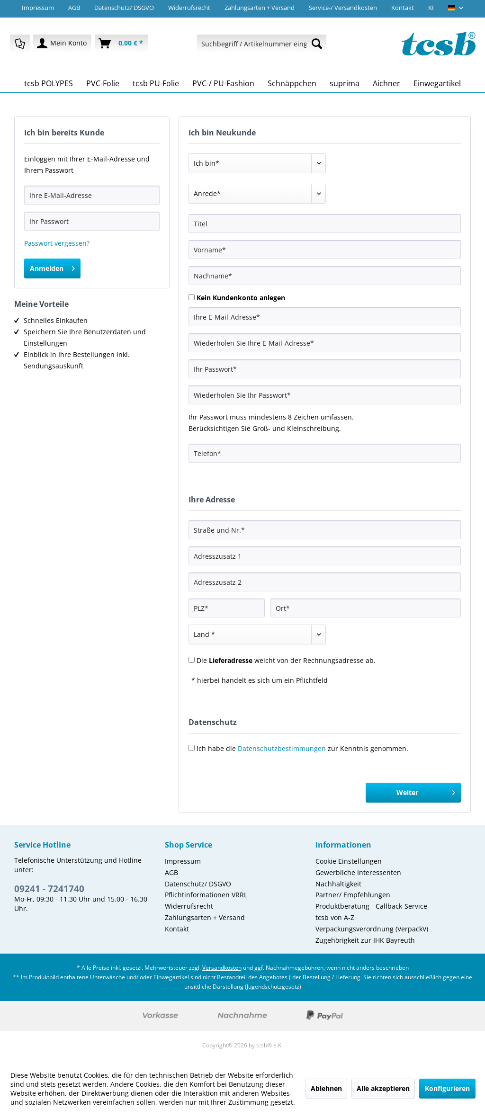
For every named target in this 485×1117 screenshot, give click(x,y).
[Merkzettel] (19, 43)
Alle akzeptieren (383, 1088)
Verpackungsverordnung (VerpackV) (371, 928)
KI (431, 7)
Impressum (38, 7)
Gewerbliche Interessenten (358, 872)
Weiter (425, 791)
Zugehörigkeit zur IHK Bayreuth (365, 940)
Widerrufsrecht (189, 7)
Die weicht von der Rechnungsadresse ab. (286, 660)
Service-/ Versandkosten (343, 7)
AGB (74, 7)
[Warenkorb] (121, 43)
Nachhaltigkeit (338, 883)
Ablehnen (326, 1088)
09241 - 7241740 (49, 889)
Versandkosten (222, 968)
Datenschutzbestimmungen (282, 748)
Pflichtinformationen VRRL (206, 894)
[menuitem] (19, 43)
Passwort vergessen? (57, 243)
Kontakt (402, 7)
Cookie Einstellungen (348, 861)
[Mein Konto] (62, 43)
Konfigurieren (447, 1088)
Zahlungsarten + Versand (260, 7)
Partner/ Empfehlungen (352, 894)
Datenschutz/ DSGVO (124, 7)
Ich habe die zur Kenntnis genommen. (302, 748)
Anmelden (52, 267)
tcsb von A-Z (334, 917)
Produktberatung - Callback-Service (371, 906)
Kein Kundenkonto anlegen (241, 297)
